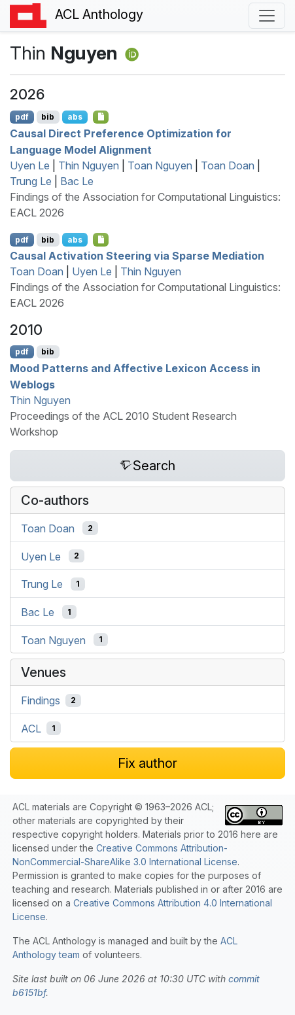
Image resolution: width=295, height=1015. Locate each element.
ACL (31, 728)
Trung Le (31, 181)
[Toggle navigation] (267, 16)
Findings (40, 700)
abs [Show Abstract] (74, 117)
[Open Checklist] (101, 117)
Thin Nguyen (88, 165)
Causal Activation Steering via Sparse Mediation (137, 255)
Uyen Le (30, 165)
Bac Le (77, 181)
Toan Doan (227, 165)
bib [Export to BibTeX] (47, 117)
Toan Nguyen (160, 165)
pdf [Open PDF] (22, 117)
